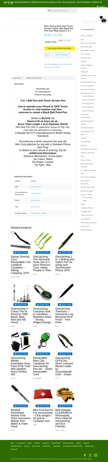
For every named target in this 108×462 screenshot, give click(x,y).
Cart (83, 12)
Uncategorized (85, 219)
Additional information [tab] (34, 78)
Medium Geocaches (88, 100)
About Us (27, 446)
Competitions (56, 446)
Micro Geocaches (88, 103)
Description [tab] (17, 78)
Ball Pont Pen (35, 207)
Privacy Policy (36, 446)
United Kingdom (36, 193)
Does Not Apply (36, 187)
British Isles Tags (86, 47)
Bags (82, 39)
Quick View (21, 252)
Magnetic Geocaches (88, 153)
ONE (38, 213)
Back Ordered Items (16, 446)
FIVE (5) (33, 213)
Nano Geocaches (88, 107)
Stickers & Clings (86, 195)
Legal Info (86, 443)
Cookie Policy (46, 446)
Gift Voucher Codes (87, 128)
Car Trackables (86, 54)
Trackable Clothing (87, 208)
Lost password (21, 443)
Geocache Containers (88, 89)
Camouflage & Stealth (88, 50)
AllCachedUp (35, 200)
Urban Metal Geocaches (89, 222)
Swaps (83, 204)
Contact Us (46, 443)
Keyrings (83, 138)
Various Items (85, 226)
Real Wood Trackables (88, 177)
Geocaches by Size (87, 93)
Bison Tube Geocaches (88, 43)
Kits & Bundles (85, 142)
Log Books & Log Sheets (89, 149)
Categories (21, 12)
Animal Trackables (87, 36)
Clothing (83, 61)
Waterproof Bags (86, 230)
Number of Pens (50, 42)
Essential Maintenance (88, 82)
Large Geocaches (88, 96)
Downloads (84, 72)
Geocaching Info (52, 19)
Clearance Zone (86, 58)
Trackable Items (86, 211)
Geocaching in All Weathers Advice (72, 446)
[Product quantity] (47, 55)
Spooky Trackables (87, 191)
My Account (35, 12)
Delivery (78, 443)
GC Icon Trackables (87, 86)
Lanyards (84, 145)
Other (82, 156)
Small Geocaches (88, 111)
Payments (92, 12)
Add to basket (61, 55)
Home (12, 12)
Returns (30, 443)
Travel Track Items (87, 215)
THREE (43, 213)
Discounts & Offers (68, 443)
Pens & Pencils (55, 67)
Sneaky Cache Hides (87, 187)
